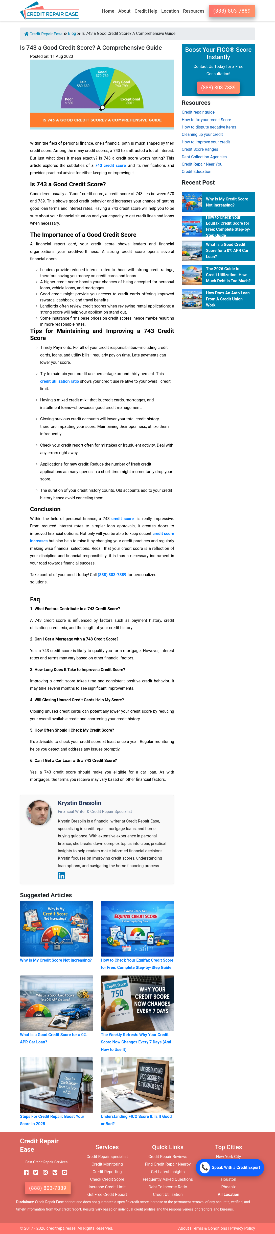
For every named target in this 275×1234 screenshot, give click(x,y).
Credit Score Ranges (200, 149)
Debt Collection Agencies (204, 157)
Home (108, 11)
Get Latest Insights (168, 1171)
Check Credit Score (107, 1179)
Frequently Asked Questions (168, 1179)
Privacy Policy (242, 1228)
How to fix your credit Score (206, 119)
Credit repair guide (198, 112)
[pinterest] (53, 1172)
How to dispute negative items (209, 127)
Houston (228, 1179)
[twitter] (34, 1172)
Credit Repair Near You (202, 164)
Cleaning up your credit (202, 134)
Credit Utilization (167, 1194)
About (183, 1228)
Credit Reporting (107, 1171)
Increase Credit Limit (107, 1187)
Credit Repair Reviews (167, 1156)
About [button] (124, 11)
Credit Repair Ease (43, 34)
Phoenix (228, 1187)
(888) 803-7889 (232, 11)
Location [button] (170, 11)
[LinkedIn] (61, 875)
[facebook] (24, 1172)
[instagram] (43, 1172)
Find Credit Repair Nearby (168, 1164)
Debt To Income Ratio (168, 1187)
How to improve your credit (206, 142)
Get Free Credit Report (107, 1194)
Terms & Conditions (209, 1228)
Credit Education (196, 171)
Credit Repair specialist (107, 1156)
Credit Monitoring (107, 1164)
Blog (72, 33)
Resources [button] (193, 11)
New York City (228, 1156)
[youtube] (62, 1172)
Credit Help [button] (145, 11)
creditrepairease (61, 1228)
